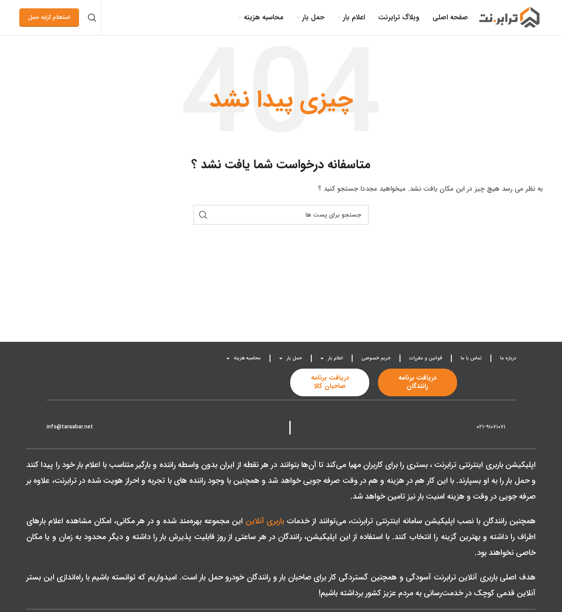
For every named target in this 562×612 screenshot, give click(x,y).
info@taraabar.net (70, 427)
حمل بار (290, 358)
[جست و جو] (92, 17)
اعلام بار (332, 358)
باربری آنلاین (265, 521)
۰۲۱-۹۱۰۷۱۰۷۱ (490, 427)
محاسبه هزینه (244, 358)
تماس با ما (471, 358)
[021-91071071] (512, 425)
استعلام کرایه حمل (49, 17)
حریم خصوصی (376, 358)
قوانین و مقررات (425, 358)
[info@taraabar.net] (100, 425)
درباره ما (508, 358)
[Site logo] (510, 17)
